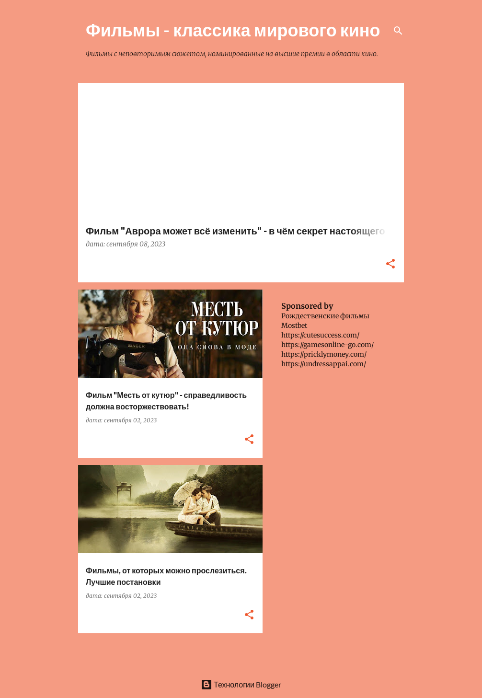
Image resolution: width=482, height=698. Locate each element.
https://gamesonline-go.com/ (327, 344)
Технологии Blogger (241, 684)
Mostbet (294, 325)
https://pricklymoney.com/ (324, 354)
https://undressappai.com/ (323, 364)
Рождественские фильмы (325, 316)
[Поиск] (398, 30)
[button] (390, 264)
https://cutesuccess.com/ (320, 335)
